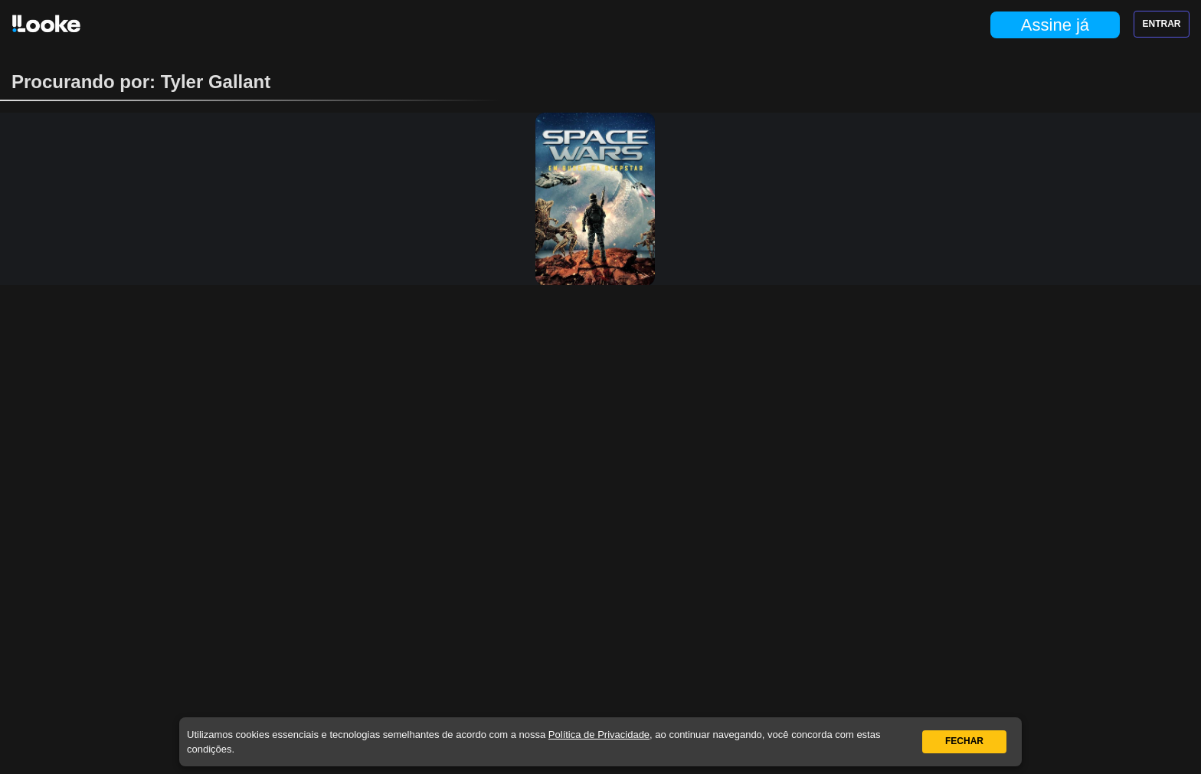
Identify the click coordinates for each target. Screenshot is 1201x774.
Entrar (1162, 23)
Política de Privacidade (599, 734)
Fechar (964, 741)
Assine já (1055, 24)
